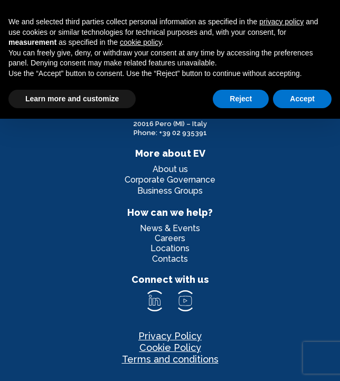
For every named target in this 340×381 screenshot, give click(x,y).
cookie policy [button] (141, 42)
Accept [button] (302, 98)
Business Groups (170, 191)
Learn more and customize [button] (72, 98)
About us (170, 169)
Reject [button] (241, 98)
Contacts (170, 259)
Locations (170, 248)
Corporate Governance (170, 180)
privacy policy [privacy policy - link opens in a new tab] (281, 21)
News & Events (170, 228)
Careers (170, 238)
